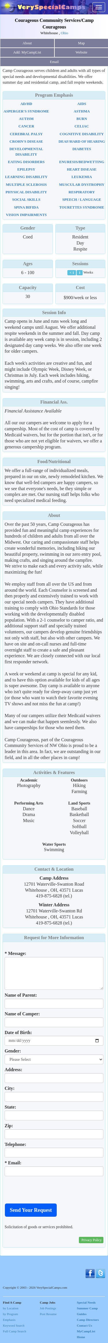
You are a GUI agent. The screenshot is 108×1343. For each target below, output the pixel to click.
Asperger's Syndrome (26, 111)
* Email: (13, 1162)
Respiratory (82, 192)
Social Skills (26, 200)
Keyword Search (13, 1325)
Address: (13, 1069)
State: (10, 1107)
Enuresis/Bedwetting (81, 162)
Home (81, 1337)
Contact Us (84, 1325)
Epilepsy (26, 169)
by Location (10, 1308)
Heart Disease (81, 169)
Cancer (26, 126)
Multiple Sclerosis (26, 185)
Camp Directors (88, 1319)
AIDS (81, 104)
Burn (82, 119)
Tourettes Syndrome (81, 207)
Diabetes (81, 149)
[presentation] (48, 1189)
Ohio (64, 33)
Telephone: (15, 1144)
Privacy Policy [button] (92, 1240)
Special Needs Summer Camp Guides (87, 1308)
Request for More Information (54, 937)
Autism (26, 119)
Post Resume (48, 1314)
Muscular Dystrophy (81, 185)
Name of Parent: (21, 995)
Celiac (82, 126)
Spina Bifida (26, 207)
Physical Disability (26, 192)
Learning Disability (26, 177)
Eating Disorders (26, 162)
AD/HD (26, 104)
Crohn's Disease (26, 142)
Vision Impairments (26, 215)
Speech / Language (81, 200)
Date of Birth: (18, 1032)
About (27, 43)
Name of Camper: (22, 1013)
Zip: (9, 1125)
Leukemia (81, 177)
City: (10, 1088)
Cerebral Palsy (26, 134)
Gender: (13, 1050)
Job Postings (48, 1308)
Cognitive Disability (82, 134)
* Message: (15, 953)
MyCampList (86, 1331)
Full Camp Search (14, 1331)
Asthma (82, 111)
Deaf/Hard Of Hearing (81, 142)
